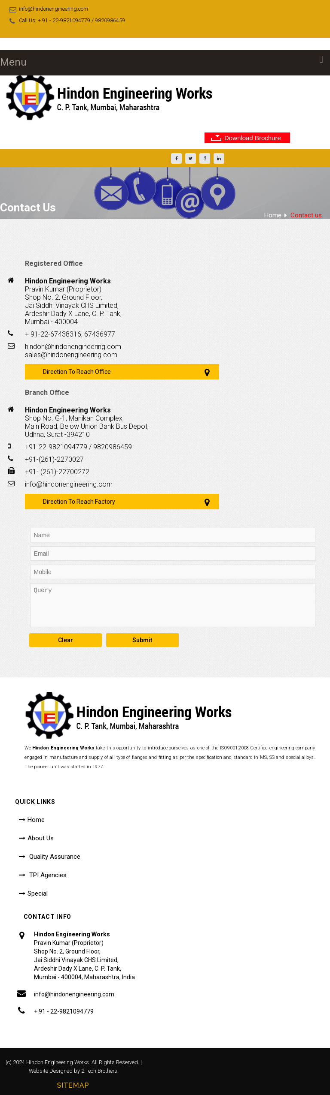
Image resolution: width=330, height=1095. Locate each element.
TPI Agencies (47, 875)
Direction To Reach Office (77, 371)
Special (38, 893)
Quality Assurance (54, 856)
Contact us (306, 215)
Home (272, 215)
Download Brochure (252, 137)
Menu (13, 62)
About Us (41, 838)
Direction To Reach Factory (79, 501)
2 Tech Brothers (99, 1071)
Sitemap (73, 1085)
